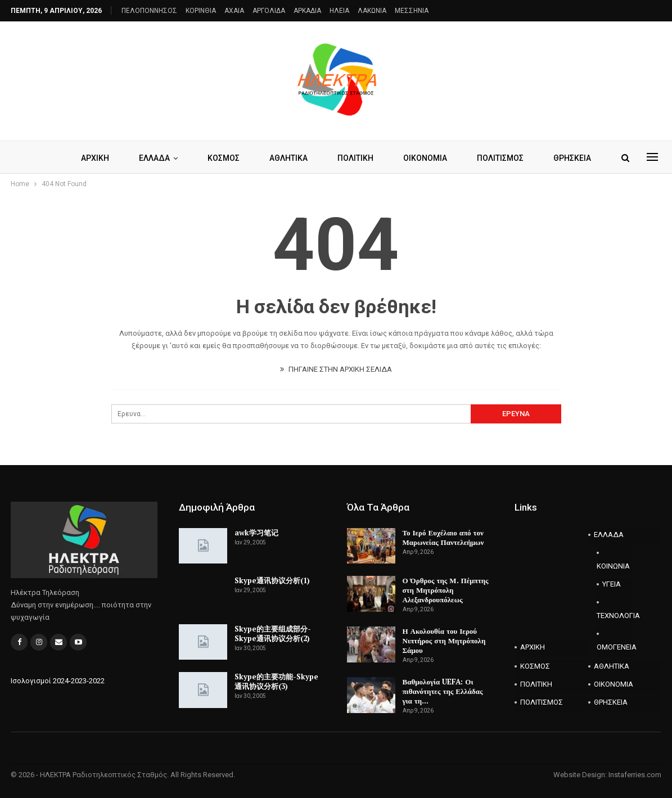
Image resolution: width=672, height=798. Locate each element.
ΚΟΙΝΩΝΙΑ (613, 566)
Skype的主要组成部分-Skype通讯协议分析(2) (272, 633)
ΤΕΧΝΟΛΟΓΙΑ (615, 615)
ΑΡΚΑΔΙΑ (307, 11)
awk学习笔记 (256, 533)
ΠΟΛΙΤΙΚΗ (355, 158)
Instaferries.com (634, 774)
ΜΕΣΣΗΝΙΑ (412, 11)
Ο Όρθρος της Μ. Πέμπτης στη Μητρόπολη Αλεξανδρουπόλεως (446, 590)
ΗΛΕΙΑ (339, 11)
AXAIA (234, 11)
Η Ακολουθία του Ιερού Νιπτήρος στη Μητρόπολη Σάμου (444, 640)
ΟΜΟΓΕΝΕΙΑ (615, 647)
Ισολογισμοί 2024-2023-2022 (58, 681)
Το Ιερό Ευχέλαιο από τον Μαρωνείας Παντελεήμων (443, 537)
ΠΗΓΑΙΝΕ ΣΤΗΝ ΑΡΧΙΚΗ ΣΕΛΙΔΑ (336, 369)
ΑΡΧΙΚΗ (95, 158)
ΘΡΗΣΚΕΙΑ (572, 158)
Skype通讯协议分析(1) (272, 580)
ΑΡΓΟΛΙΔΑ (268, 11)
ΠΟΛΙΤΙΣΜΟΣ (500, 158)
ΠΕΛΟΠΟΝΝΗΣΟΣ (149, 11)
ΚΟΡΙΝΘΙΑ (201, 11)
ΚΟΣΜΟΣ (224, 158)
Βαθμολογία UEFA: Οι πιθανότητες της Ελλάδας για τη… (443, 691)
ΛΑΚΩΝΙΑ (372, 11)
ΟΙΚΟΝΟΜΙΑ (425, 158)
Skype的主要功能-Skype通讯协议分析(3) (276, 681)
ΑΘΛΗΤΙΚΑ (288, 158)
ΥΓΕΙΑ (611, 584)
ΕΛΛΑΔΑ (154, 158)
